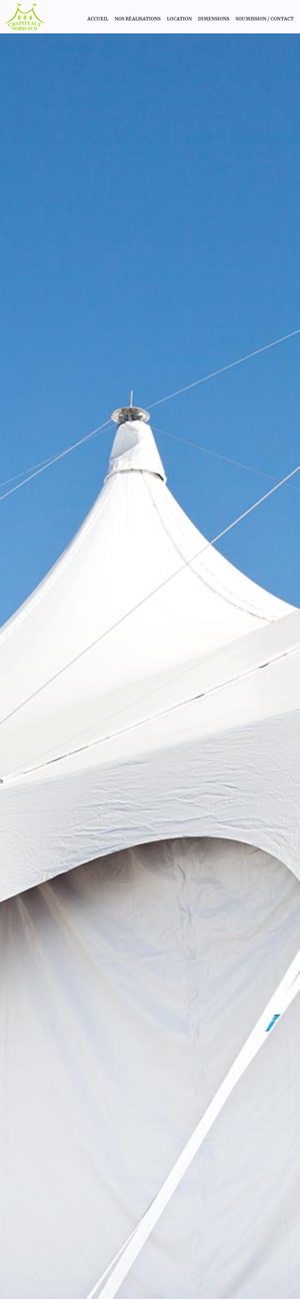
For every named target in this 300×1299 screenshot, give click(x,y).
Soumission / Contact (265, 19)
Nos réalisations (138, 19)
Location (179, 19)
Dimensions (213, 19)
